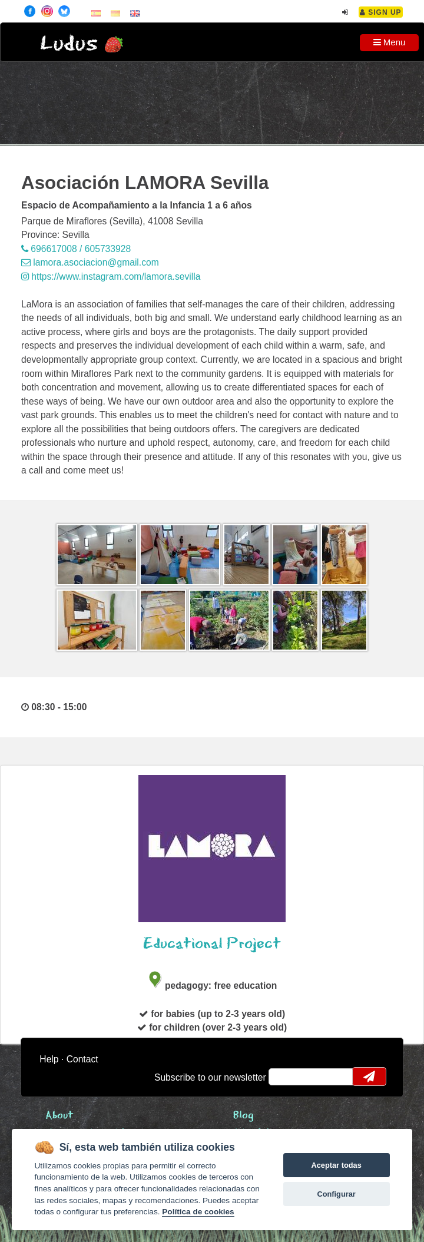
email (285, 1076)
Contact (82, 1059)
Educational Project (212, 943)
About (59, 1115)
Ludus (69, 43)
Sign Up (381, 12)
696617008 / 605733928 (76, 249)
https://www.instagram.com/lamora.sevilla (110, 276)
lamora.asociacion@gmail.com (90, 262)
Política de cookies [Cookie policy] (198, 1211)
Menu (389, 42)
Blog (243, 1115)
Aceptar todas (336, 1165)
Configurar (336, 1194)
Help (48, 1059)
